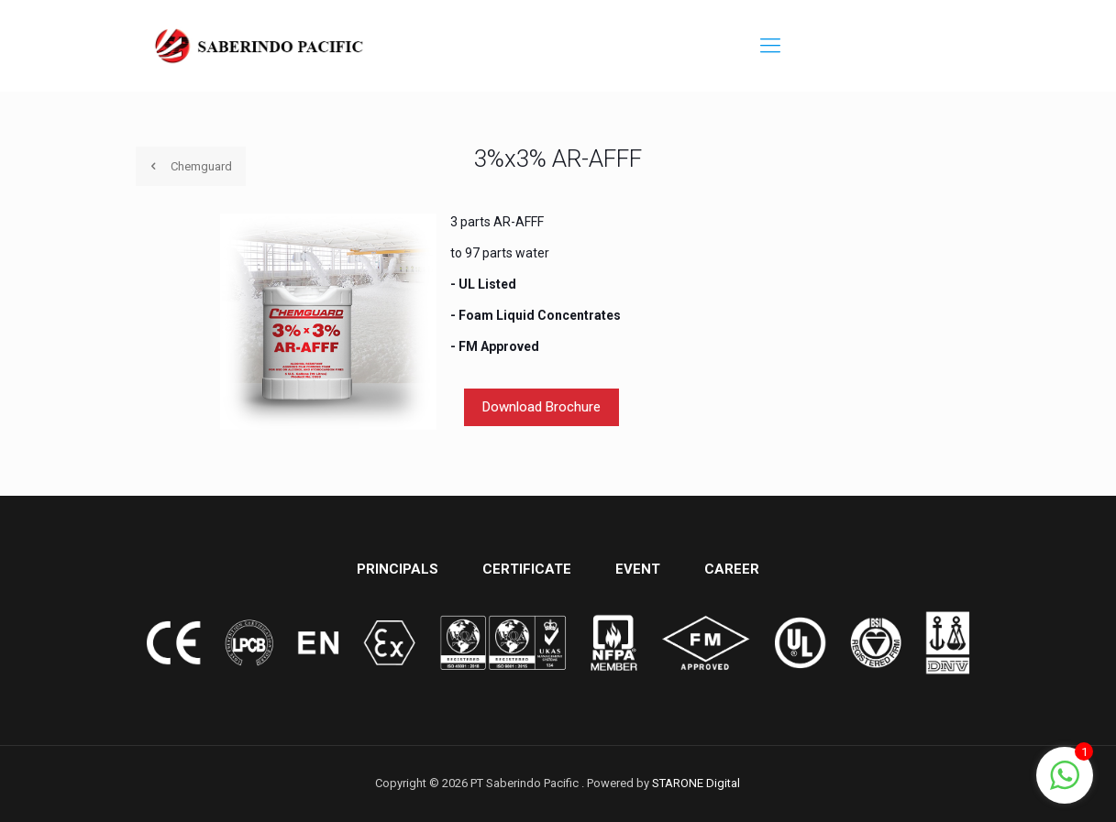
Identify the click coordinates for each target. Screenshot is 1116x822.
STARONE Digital (696, 783)
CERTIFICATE (526, 569)
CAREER (731, 569)
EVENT (637, 569)
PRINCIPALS (397, 569)
